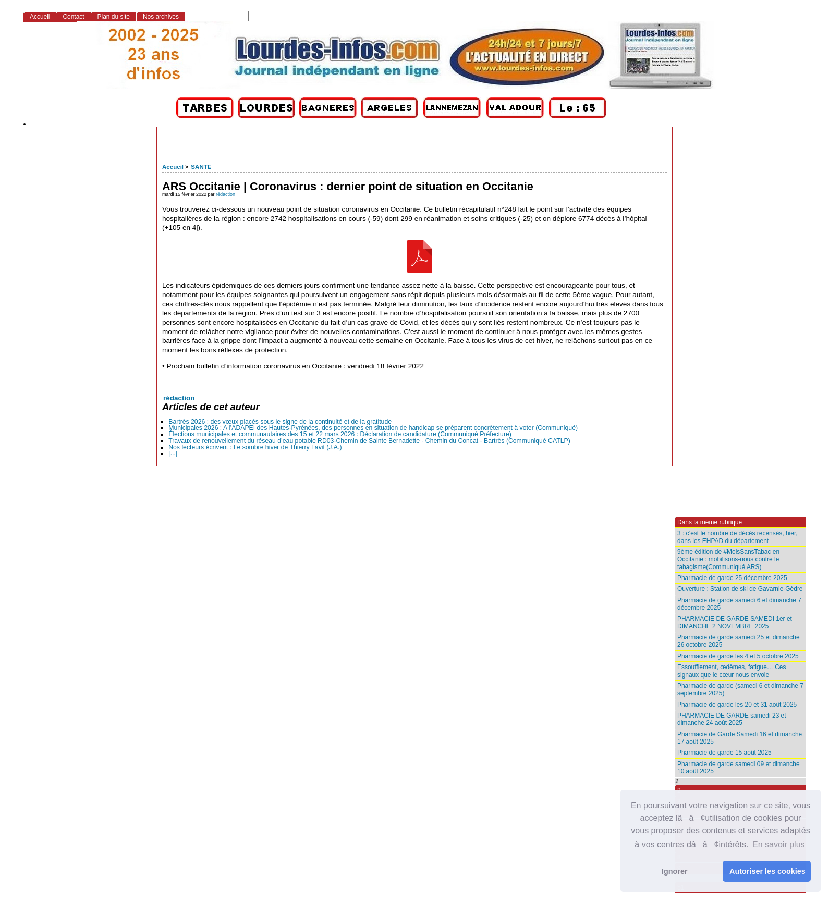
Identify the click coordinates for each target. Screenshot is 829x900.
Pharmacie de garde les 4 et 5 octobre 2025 (738, 656)
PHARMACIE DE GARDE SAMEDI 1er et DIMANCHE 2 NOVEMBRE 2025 (734, 622)
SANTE (201, 167)
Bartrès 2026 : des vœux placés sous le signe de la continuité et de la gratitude (280, 421)
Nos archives (161, 16)
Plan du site (113, 16)
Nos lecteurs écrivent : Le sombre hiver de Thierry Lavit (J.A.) (255, 447)
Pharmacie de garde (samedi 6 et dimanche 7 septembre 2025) (740, 689)
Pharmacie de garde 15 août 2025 (724, 752)
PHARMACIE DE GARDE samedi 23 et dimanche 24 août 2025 (731, 719)
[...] (172, 453)
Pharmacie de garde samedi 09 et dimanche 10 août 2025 (738, 767)
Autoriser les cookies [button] (767, 871)
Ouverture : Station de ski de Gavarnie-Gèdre (740, 589)
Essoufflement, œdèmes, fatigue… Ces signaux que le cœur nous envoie (731, 670)
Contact (73, 16)
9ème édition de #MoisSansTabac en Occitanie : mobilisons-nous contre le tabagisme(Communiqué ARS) (728, 559)
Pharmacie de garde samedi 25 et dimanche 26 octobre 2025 (738, 641)
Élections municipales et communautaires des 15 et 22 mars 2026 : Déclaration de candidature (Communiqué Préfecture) (339, 434)
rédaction (225, 194)
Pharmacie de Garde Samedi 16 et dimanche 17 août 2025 (739, 738)
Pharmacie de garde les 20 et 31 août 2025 (737, 704)
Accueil (173, 167)
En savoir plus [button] (778, 844)
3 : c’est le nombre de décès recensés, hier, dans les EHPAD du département (737, 536)
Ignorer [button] (675, 871)
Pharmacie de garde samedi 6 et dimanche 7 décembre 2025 (739, 604)
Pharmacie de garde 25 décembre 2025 (732, 578)
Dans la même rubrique (709, 522)
